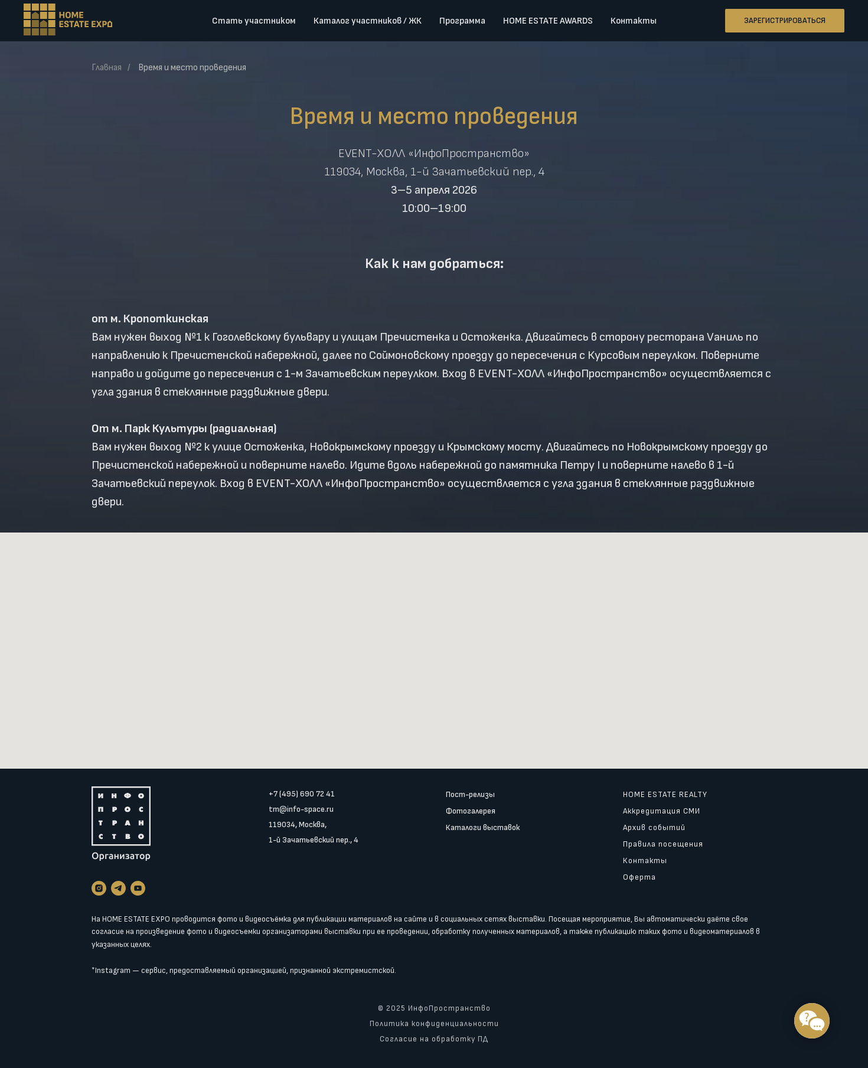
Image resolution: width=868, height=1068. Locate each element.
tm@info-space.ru (301, 809)
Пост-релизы (470, 794)
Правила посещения (663, 844)
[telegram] (118, 888)
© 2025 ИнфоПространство (434, 1008)
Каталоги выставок (483, 827)
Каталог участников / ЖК (368, 21)
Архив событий (654, 827)
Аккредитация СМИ (661, 811)
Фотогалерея (470, 811)
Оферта (639, 877)
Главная (107, 67)
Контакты (634, 21)
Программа (462, 21)
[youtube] (137, 888)
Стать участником (254, 21)
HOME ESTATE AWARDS (548, 21)
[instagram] (99, 888)
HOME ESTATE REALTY (665, 794)
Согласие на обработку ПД (434, 1039)
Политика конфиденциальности (434, 1023)
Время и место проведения (192, 67)
